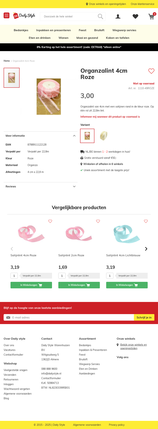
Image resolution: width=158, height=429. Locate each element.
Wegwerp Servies (89, 364)
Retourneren (11, 379)
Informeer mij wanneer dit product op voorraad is (110, 116)
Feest (82, 30)
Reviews (11, 186)
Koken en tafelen (117, 38)
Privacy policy (116, 424)
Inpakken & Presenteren (93, 350)
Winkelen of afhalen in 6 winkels (103, 164)
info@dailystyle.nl (51, 373)
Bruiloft (99, 30)
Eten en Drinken (88, 368)
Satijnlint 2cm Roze (71, 255)
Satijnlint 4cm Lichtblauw (123, 255)
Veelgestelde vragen (15, 370)
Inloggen (9, 384)
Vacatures (9, 350)
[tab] (41, 135)
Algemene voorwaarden (18, 393)
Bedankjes (21, 30)
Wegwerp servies (124, 30)
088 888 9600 (49, 368)
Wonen (63, 38)
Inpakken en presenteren (53, 30)
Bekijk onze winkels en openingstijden (133, 346)
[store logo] (24, 15)
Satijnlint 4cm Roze (23, 255)
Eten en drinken (40, 38)
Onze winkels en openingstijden (107, 4)
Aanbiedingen (87, 373)
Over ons (9, 345)
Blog (6, 398)
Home (7, 60)
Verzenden (10, 374)
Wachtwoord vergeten (17, 389)
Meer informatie (15, 135)
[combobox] (72, 16)
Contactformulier (13, 354)
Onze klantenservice (142, 4)
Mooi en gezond (87, 38)
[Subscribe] (144, 317)
